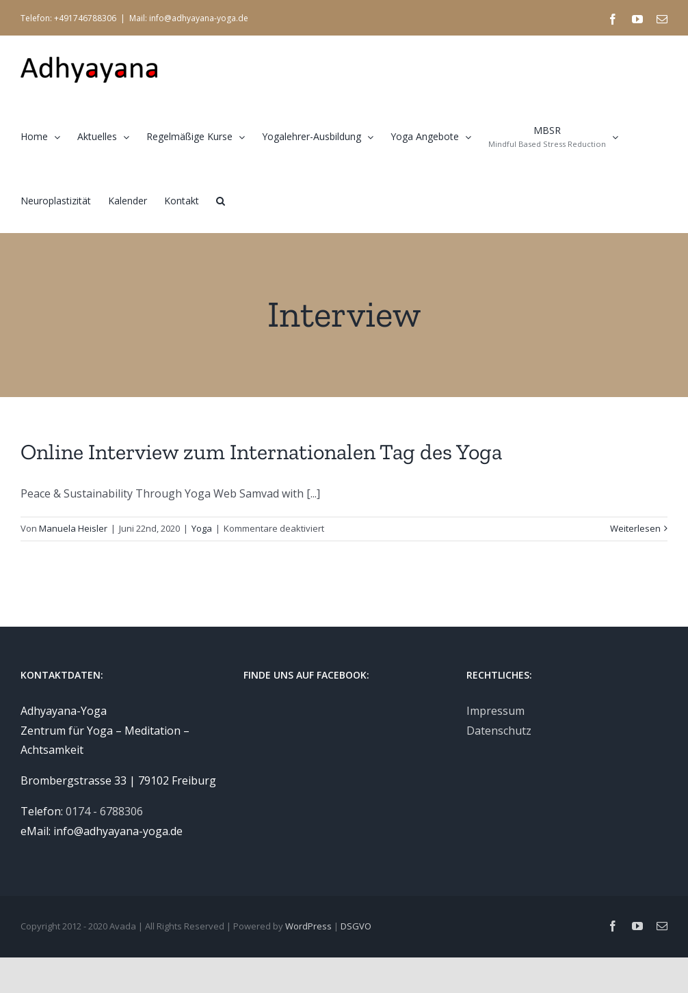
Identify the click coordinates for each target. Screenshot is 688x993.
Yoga (201, 528)
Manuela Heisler (73, 528)
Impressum (495, 710)
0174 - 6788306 (104, 811)
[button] (220, 200)
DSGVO (356, 926)
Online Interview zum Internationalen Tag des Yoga (261, 452)
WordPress (308, 926)
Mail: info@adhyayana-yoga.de (188, 18)
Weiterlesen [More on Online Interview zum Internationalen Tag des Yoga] (635, 528)
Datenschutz (498, 730)
